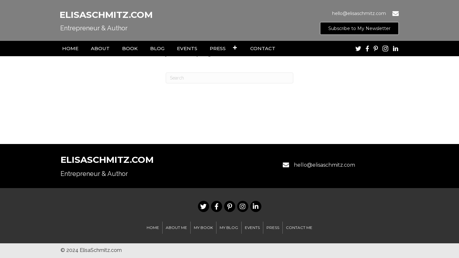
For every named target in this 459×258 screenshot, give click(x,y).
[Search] (229, 77)
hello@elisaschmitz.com (324, 165)
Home (153, 227)
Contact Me (299, 227)
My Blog (229, 227)
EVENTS (252, 227)
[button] (359, 28)
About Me (176, 227)
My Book (203, 227)
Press (272, 227)
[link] (70, 47)
